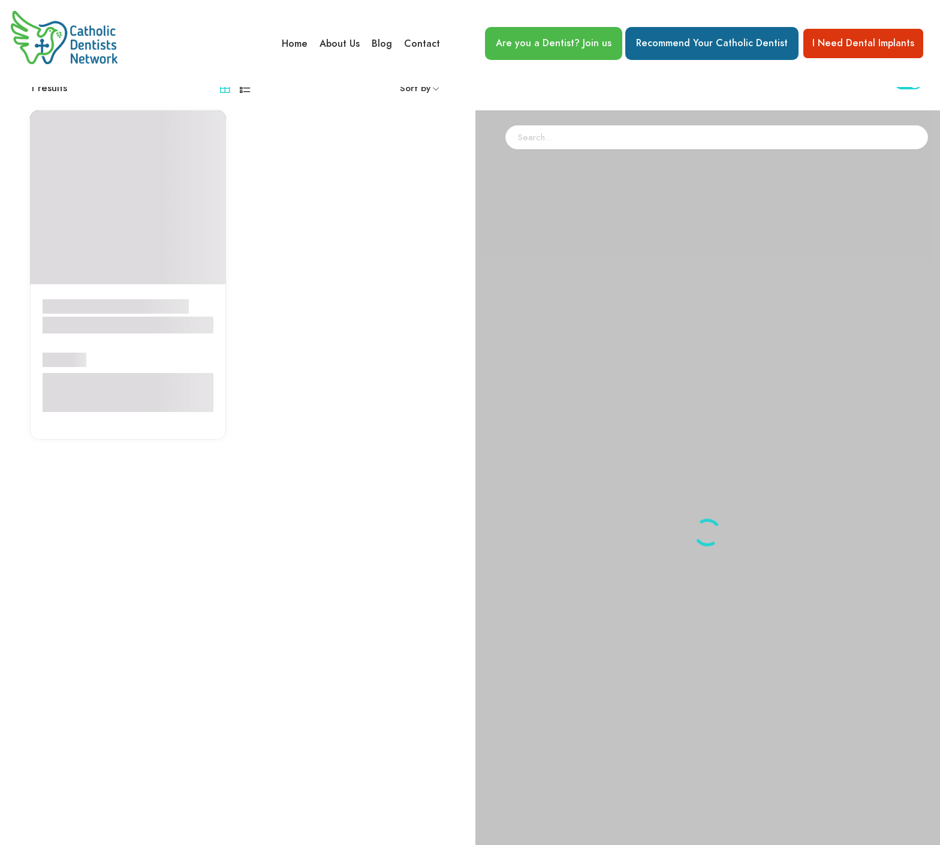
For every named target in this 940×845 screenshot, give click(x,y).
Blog (382, 43)
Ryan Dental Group (94, 355)
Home (295, 43)
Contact (422, 43)
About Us (340, 43)
